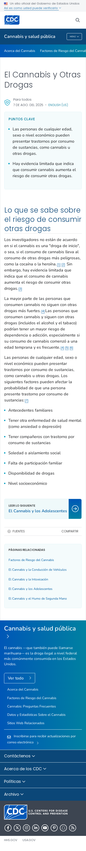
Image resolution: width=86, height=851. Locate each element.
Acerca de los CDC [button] (25, 769)
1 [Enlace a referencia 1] (59, 264)
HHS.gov (10, 840)
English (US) (58, 105)
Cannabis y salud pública (29, 36)
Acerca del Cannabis (19, 51)
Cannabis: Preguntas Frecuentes (31, 706)
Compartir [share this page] (69, 531)
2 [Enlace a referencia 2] (63, 264)
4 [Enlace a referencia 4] (43, 311)
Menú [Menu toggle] (74, 37)
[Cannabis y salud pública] (43, 632)
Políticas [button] (15, 782)
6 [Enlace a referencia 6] (71, 348)
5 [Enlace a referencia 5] (67, 348)
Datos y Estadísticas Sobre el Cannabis (36, 714)
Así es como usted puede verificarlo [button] (32, 8)
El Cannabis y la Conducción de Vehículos (38, 570)
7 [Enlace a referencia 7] (26, 400)
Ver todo (16, 678)
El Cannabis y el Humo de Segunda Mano (38, 598)
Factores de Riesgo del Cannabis (31, 560)
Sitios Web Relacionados (25, 723)
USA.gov (29, 840)
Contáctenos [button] (19, 756)
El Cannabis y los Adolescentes (30, 589)
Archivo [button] (14, 794)
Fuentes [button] (19, 531)
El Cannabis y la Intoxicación (28, 579)
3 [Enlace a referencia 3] (20, 289)
